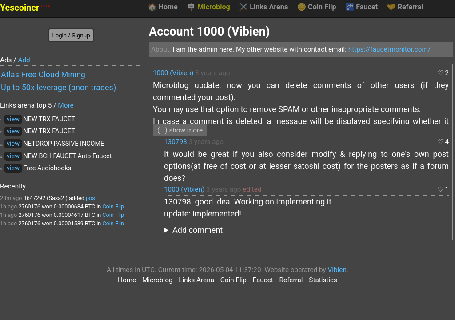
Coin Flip (316, 7)
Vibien (337, 270)
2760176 (29, 206)
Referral (405, 7)
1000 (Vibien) (173, 73)
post (91, 198)
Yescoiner (25, 8)
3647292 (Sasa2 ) (46, 198)
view (13, 119)
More (65, 105)
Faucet (361, 7)
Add (24, 60)
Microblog (208, 7)
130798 (175, 142)
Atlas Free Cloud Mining (43, 74)
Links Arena (263, 7)
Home (162, 7)
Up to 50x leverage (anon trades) (58, 87)
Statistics (323, 280)
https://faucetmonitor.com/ (389, 49)
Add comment (197, 230)
